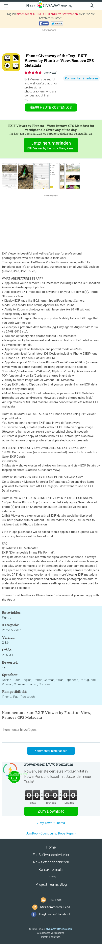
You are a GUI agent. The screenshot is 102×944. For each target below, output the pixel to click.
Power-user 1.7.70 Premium (48, 764)
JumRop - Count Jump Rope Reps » (51, 833)
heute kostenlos (51, 107)
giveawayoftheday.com (59, 928)
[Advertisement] (51, 41)
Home (51, 847)
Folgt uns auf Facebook (55, 914)
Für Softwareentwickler (51, 855)
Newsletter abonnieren (51, 862)
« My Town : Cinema (51, 823)
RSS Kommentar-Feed (55, 907)
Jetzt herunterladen (52, 146)
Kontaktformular (51, 869)
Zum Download (51, 811)
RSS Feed (55, 900)
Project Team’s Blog (51, 884)
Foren (51, 877)
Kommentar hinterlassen (81, 78)
